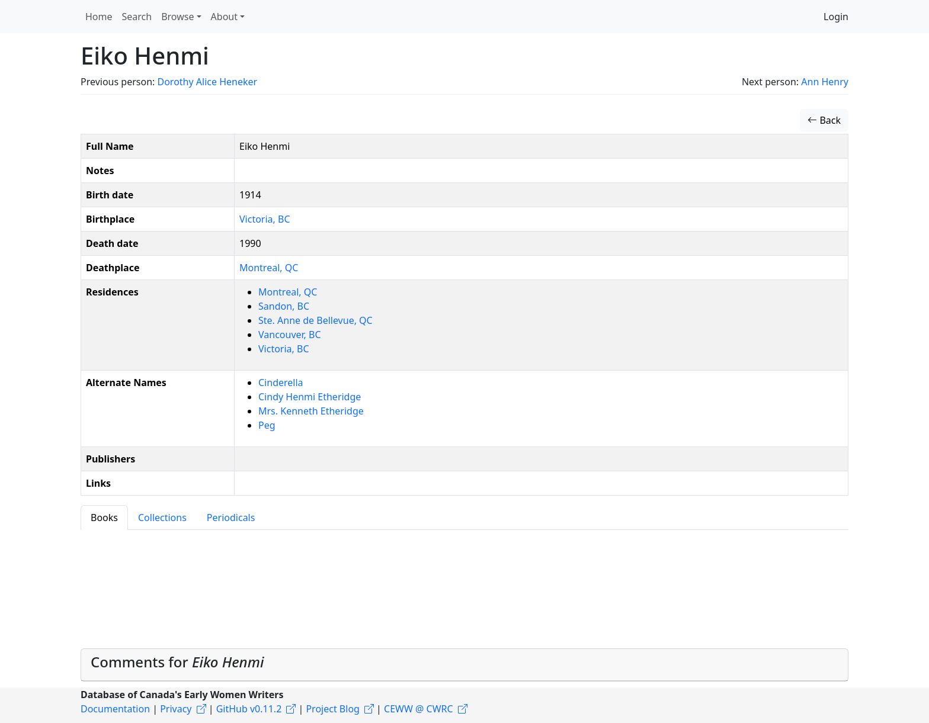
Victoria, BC (264, 219)
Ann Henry (824, 81)
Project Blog (332, 708)
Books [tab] (104, 517)
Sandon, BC (283, 306)
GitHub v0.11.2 (249, 708)
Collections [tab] (162, 517)
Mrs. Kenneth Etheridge (311, 410)
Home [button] (99, 16)
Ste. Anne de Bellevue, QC (315, 320)
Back (824, 120)
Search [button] (137, 16)
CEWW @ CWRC (418, 708)
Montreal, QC (268, 267)
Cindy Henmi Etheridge (309, 396)
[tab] (464, 665)
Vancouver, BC (289, 334)
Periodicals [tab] (231, 517)
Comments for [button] (177, 661)
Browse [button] (177, 16)
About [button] (224, 16)
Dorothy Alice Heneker (207, 81)
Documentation (115, 708)
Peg (267, 425)
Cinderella (280, 382)
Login (836, 16)
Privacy (175, 708)
